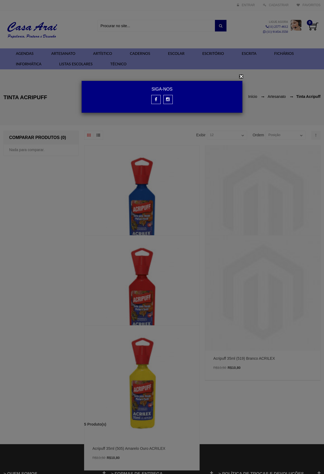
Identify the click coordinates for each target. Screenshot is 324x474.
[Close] (241, 76)
